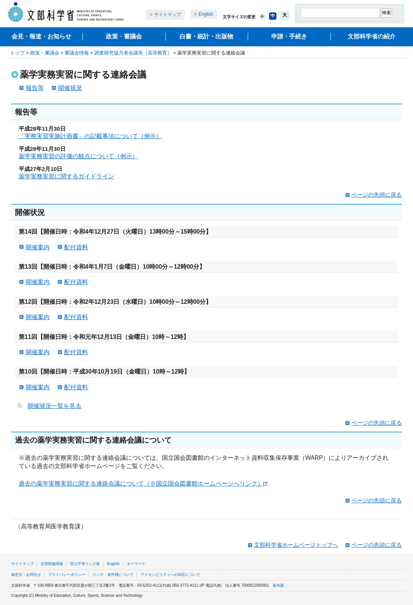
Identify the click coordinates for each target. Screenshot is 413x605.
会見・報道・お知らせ (41, 36)
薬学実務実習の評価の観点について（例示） (78, 156)
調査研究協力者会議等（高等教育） (133, 53)
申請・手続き (289, 36)
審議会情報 (77, 53)
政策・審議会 (124, 36)
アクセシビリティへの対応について (170, 575)
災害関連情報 (52, 564)
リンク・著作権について (113, 575)
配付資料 (76, 247)
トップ (17, 53)
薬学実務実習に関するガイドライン (66, 176)
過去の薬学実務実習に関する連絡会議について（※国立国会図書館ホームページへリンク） (143, 483)
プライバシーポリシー (66, 575)
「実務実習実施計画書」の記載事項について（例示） (90, 136)
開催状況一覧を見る (54, 406)
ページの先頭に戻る (376, 194)
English (205, 14)
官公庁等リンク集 (85, 564)
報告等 (35, 88)
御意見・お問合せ (26, 575)
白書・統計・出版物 (206, 36)
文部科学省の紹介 (371, 36)
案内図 (278, 585)
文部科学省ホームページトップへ (296, 545)
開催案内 (38, 247)
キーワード (136, 564)
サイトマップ (167, 14)
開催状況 (70, 88)
